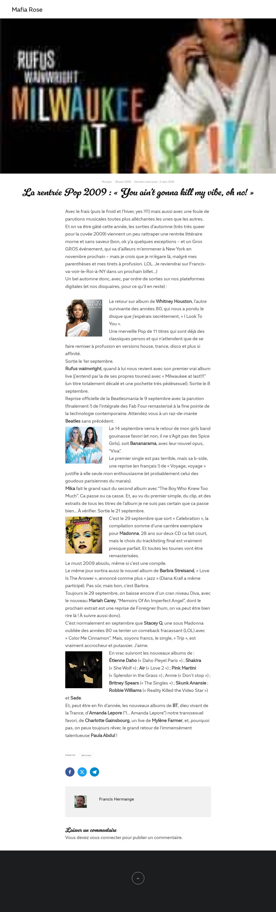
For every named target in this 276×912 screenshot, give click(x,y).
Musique (107, 181)
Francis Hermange (116, 799)
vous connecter (105, 837)
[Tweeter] (82, 772)
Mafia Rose (27, 9)
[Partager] (69, 772)
